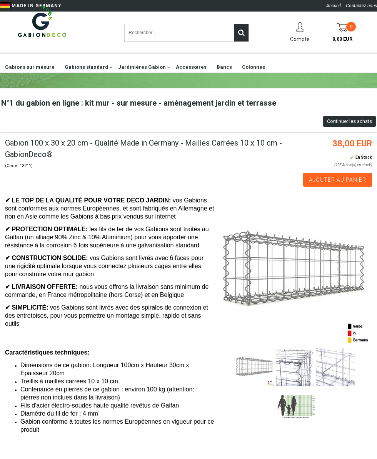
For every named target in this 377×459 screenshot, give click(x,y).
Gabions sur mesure (30, 67)
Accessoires (191, 67)
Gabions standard (86, 67)
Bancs (224, 67)
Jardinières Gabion (142, 67)
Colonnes (253, 67)
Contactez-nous (361, 5)
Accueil (333, 5)
